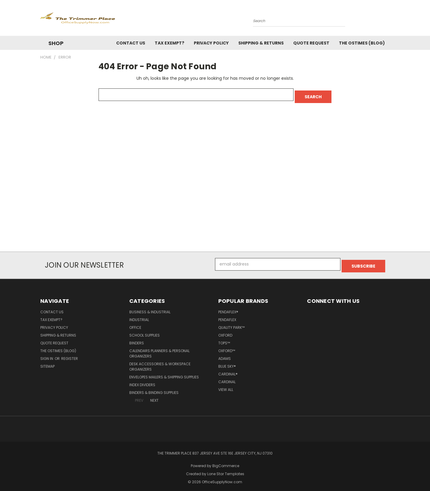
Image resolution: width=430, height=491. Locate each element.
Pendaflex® (228, 308)
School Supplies (144, 331)
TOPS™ (224, 339)
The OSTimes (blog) (362, 43)
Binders (136, 339)
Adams (224, 354)
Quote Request (311, 43)
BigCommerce (225, 461)
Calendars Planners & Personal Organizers (159, 349)
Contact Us (130, 43)
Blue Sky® (227, 362)
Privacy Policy (211, 43)
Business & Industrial (150, 308)
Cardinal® (228, 370)
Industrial (139, 315)
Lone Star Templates (225, 469)
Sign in (47, 354)
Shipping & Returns (261, 43)
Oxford (225, 331)
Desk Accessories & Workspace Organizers (160, 362)
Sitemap (47, 362)
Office (135, 323)
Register (69, 354)
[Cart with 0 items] (388, 19)
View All (225, 385)
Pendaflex (227, 315)
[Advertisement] (215, 182)
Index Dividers (142, 380)
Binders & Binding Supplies (154, 388)
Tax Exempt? (169, 43)
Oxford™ (226, 346)
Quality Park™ (231, 323)
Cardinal (227, 377)
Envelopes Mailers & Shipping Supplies (164, 373)
